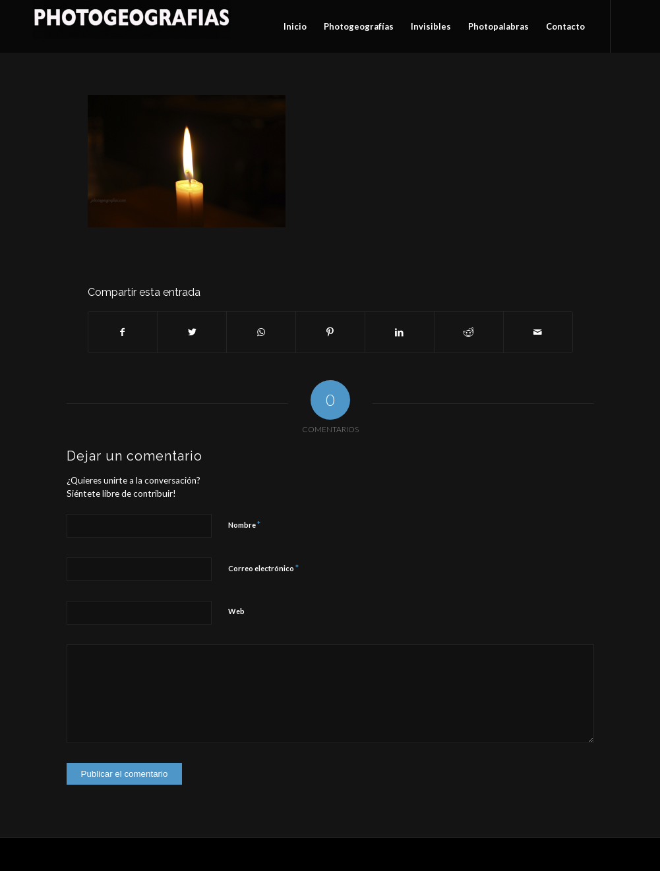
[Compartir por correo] (538, 332)
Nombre (244, 524)
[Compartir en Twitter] (192, 332)
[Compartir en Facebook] (123, 332)
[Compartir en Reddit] (469, 332)
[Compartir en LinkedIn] (399, 332)
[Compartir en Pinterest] (330, 332)
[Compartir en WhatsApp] (261, 332)
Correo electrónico (263, 568)
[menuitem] (295, 26)
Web (236, 611)
